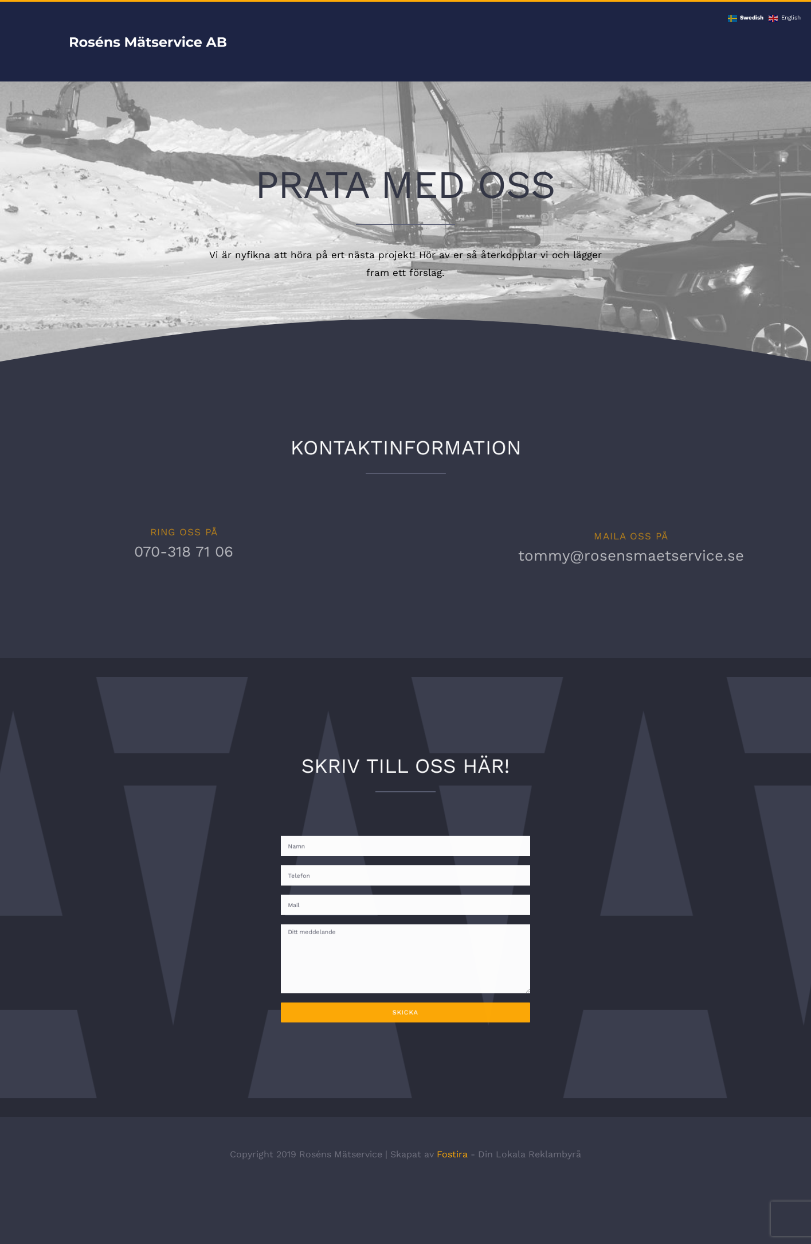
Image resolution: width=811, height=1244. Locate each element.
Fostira (452, 1154)
